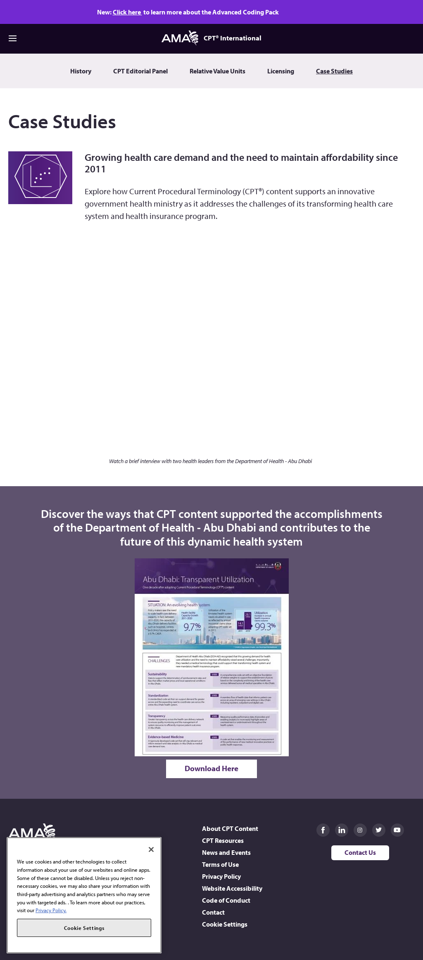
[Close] (151, 849)
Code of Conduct (226, 900)
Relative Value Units (217, 71)
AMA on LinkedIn (341, 830)
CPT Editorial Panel (140, 71)
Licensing (280, 71)
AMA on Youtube (397, 830)
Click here (127, 12)
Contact (213, 912)
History (80, 71)
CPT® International (211, 37)
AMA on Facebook (323, 830)
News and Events (226, 852)
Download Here (211, 768)
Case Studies (334, 71)
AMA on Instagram (360, 830)
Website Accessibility (232, 888)
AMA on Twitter (378, 830)
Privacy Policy (221, 876)
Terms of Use (220, 864)
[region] (84, 895)
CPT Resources (223, 840)
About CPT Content (230, 828)
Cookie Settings (224, 924)
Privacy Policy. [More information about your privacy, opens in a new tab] (51, 910)
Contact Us (360, 852)
